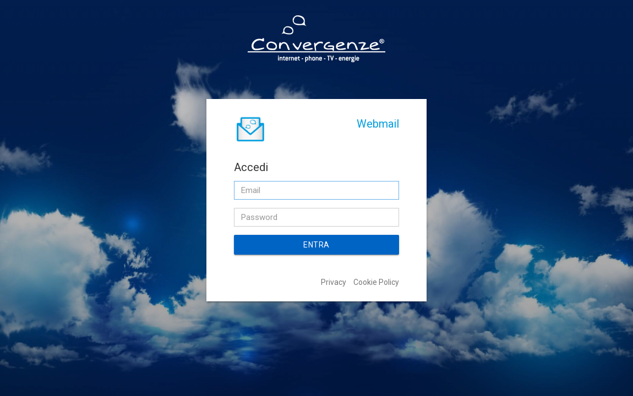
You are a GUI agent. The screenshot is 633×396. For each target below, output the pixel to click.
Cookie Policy (376, 282)
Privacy (333, 282)
